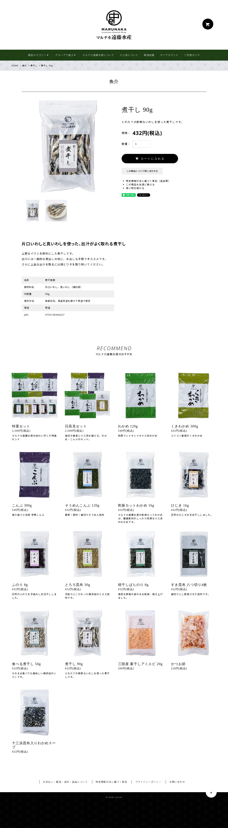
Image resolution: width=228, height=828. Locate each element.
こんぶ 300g (22, 505)
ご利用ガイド (192, 55)
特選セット (21, 426)
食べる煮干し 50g (26, 664)
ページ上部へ (211, 792)
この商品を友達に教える (140, 184)
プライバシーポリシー (148, 781)
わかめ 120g (128, 426)
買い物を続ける (135, 188)
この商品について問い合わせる (142, 171)
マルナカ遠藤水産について (98, 55)
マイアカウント (169, 55)
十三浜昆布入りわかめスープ (34, 745)
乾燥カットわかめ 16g (136, 505)
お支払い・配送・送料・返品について (65, 781)
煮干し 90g (74, 664)
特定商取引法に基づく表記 (111, 781)
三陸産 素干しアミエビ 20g (140, 664)
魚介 (24, 65)
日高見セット (76, 426)
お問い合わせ (177, 781)
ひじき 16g (180, 505)
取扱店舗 (149, 55)
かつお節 (178, 664)
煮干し (33, 65)
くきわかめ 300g (184, 426)
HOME (14, 65)
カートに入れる (150, 158)
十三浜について (129, 55)
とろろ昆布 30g (77, 585)
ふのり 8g (20, 585)
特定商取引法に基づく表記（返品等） (148, 181)
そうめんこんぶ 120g (82, 505)
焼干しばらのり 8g (133, 585)
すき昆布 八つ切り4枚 (189, 585)
